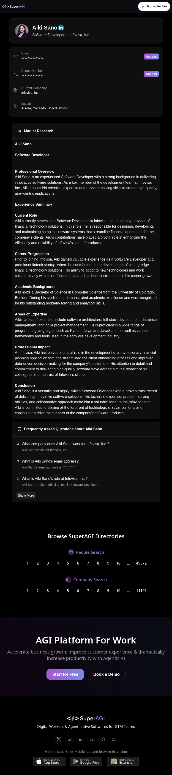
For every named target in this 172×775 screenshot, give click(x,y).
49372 (141, 563)
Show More (26, 495)
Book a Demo (106, 674)
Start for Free (65, 674)
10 (118, 563)
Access (151, 56)
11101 (141, 590)
